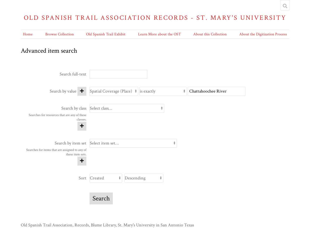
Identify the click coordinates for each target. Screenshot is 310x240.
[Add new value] (81, 91)
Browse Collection (59, 34)
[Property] (114, 91)
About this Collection (210, 34)
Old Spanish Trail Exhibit (105, 34)
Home (28, 34)
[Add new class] (81, 126)
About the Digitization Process (263, 34)
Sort (82, 178)
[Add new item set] (81, 161)
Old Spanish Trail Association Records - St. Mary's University (155, 17)
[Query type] (163, 91)
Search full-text (73, 74)
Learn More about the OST (159, 34)
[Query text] (216, 91)
